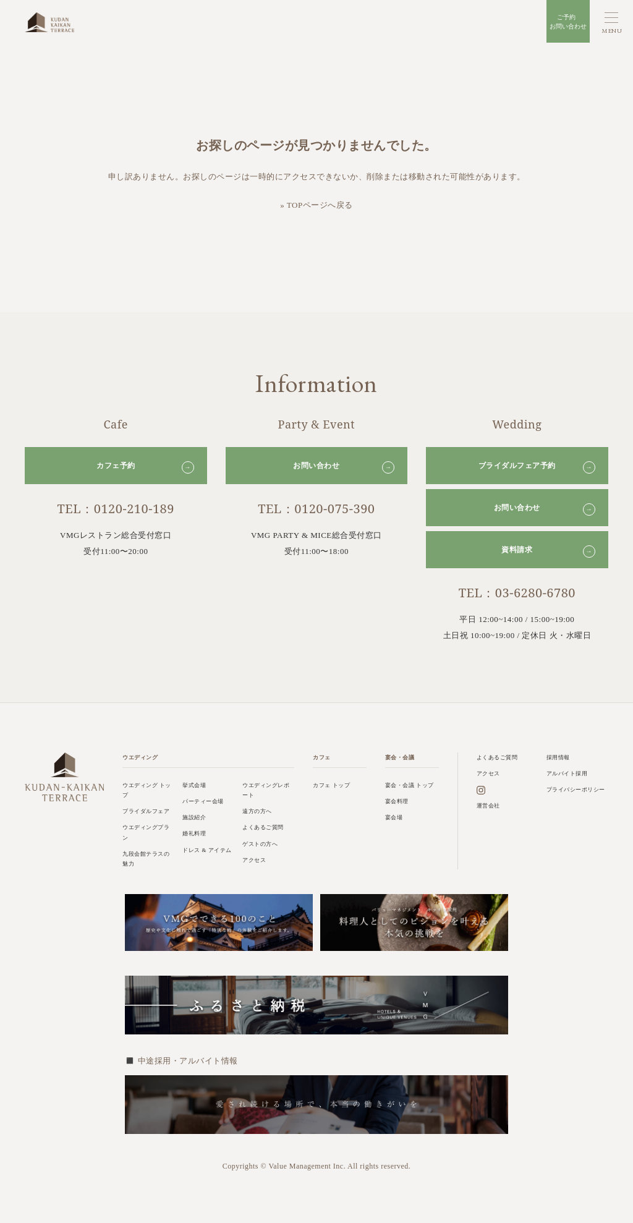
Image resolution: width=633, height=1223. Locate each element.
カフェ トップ (331, 785)
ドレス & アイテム (207, 850)
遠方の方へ (257, 811)
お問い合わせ (343, 467)
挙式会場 (194, 785)
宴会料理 (397, 801)
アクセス (254, 860)
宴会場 (394, 817)
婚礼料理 (194, 833)
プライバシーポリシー (575, 789)
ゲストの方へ (260, 844)
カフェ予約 (145, 467)
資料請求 (548, 551)
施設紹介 (194, 817)
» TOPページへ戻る (316, 205)
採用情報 (558, 757)
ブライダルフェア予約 (536, 467)
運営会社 (488, 806)
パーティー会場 (203, 801)
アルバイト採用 (567, 773)
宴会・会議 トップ (409, 785)
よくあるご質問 (263, 827)
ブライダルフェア (145, 811)
